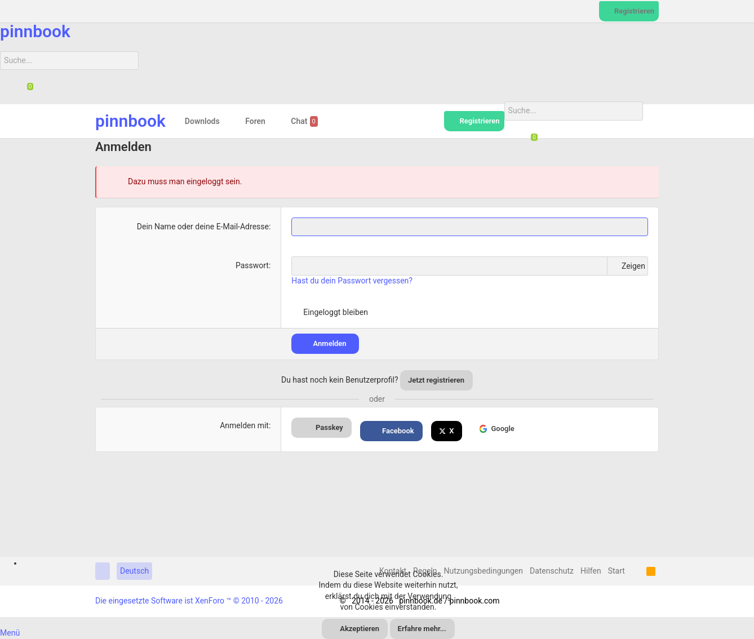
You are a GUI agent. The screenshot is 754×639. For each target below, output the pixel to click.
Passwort (252, 265)
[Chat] (25, 89)
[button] (228, 121)
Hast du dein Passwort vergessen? (352, 280)
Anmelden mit (244, 425)
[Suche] (69, 60)
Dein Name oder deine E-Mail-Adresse (203, 225)
